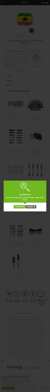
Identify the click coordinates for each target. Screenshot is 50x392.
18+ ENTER (19, 206)
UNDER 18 (31, 206)
